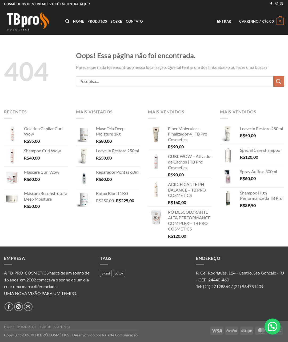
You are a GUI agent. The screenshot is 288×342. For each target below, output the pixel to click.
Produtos (97, 21)
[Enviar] (278, 81)
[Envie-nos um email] (281, 4)
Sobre (116, 21)
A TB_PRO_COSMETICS (26, 272)
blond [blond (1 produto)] (106, 273)
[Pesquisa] (67, 21)
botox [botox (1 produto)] (119, 273)
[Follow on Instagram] (276, 4)
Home (78, 21)
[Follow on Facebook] (271, 4)
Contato (134, 21)
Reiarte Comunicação (120, 335)
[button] (273, 327)
